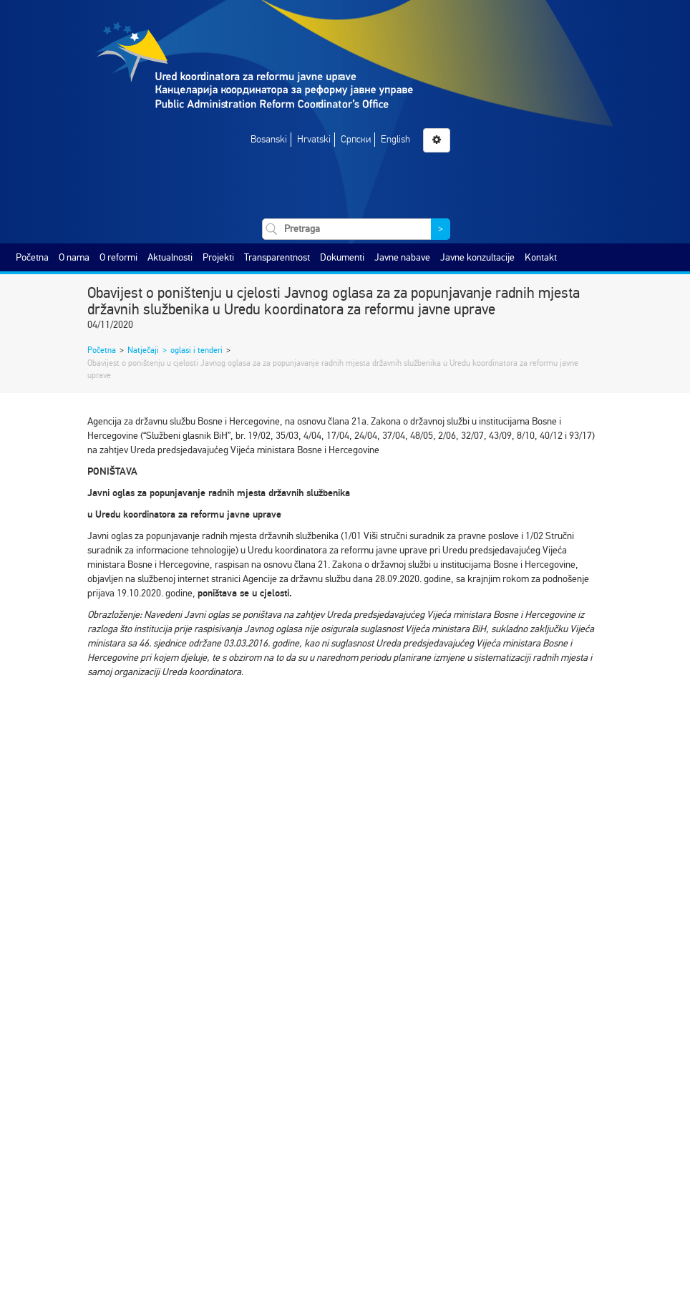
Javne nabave (402, 257)
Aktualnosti (170, 257)
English (395, 139)
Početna (32, 257)
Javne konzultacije (477, 257)
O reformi (118, 257)
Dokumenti (342, 257)
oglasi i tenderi (196, 350)
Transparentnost (277, 257)
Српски (356, 139)
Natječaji (143, 350)
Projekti (218, 257)
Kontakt (541, 257)
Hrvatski (314, 139)
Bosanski (269, 139)
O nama (74, 257)
